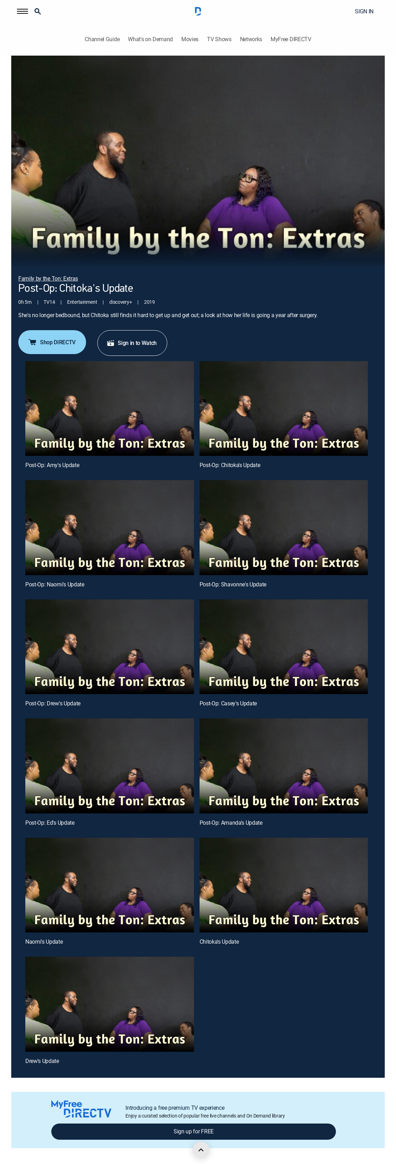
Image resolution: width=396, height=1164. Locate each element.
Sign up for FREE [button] (194, 1131)
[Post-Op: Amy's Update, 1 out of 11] (109, 408)
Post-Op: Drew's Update (52, 703)
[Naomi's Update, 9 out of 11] (109, 885)
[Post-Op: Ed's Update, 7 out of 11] (109, 765)
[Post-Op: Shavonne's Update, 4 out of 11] (284, 527)
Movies (190, 39)
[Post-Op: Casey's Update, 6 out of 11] (284, 646)
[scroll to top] (201, 1149)
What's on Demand (150, 39)
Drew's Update (42, 1061)
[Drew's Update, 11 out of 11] (109, 1004)
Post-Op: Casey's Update (228, 703)
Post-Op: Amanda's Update (231, 822)
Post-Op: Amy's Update (52, 465)
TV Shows (219, 39)
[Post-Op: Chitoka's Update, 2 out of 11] (284, 408)
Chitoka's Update (219, 941)
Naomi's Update (44, 941)
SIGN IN (364, 11)
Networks (251, 39)
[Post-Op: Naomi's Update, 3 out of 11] (109, 527)
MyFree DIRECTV (291, 39)
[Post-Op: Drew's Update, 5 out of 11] (109, 646)
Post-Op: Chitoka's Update (230, 465)
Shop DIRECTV (51, 342)
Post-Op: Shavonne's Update (233, 584)
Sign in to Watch (131, 343)
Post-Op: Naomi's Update (54, 584)
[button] (22, 11)
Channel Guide (102, 39)
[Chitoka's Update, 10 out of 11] (284, 885)
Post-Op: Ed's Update (49, 822)
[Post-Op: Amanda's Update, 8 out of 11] (284, 765)
